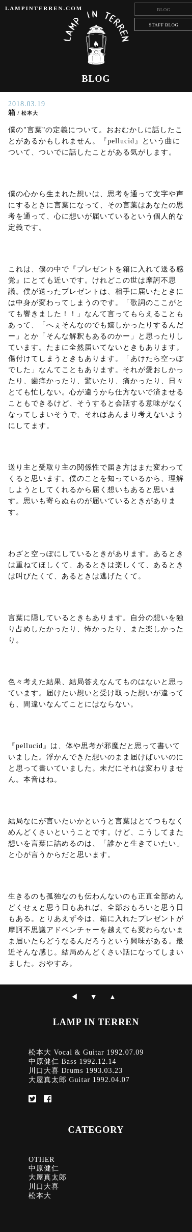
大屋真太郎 (48, 1177)
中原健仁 (44, 1168)
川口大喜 (44, 1186)
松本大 (40, 1195)
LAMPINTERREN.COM (44, 8)
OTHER (42, 1159)
